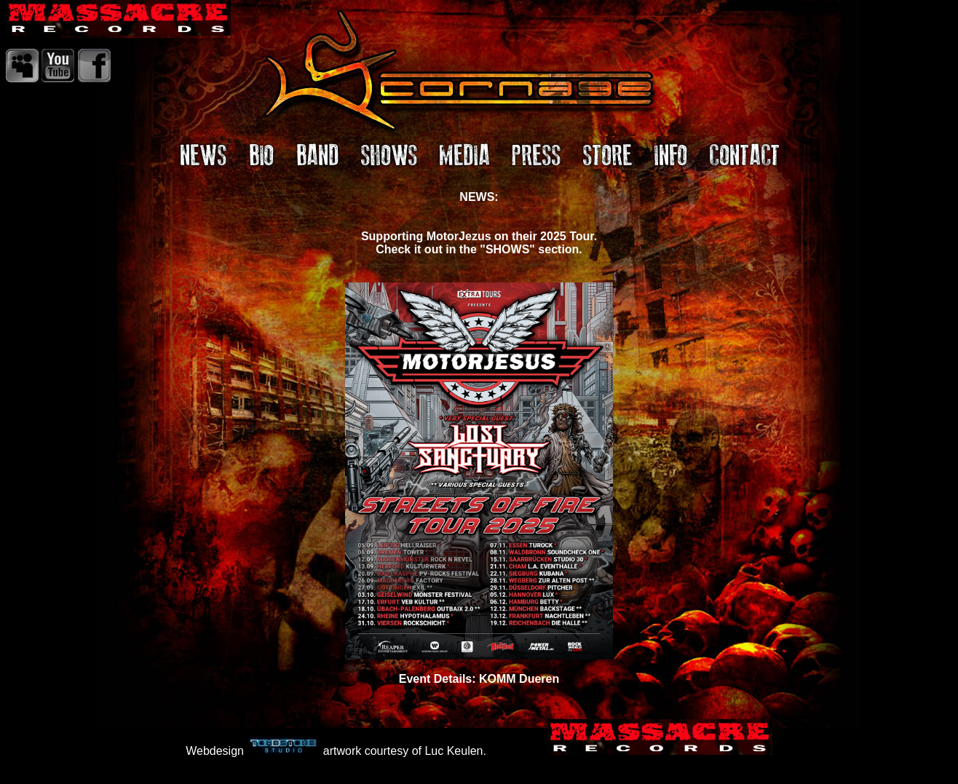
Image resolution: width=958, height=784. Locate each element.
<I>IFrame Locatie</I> (479, 442)
